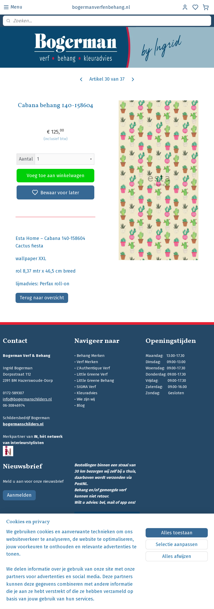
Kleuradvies (87, 393)
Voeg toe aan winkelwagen (55, 175)
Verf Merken (87, 361)
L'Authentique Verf (93, 368)
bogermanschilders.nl (23, 424)
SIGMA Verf (86, 386)
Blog (81, 405)
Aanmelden (19, 495)
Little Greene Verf (92, 374)
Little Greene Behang (95, 380)
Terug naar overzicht (42, 298)
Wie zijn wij (86, 399)
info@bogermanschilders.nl (27, 399)
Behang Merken (90, 355)
